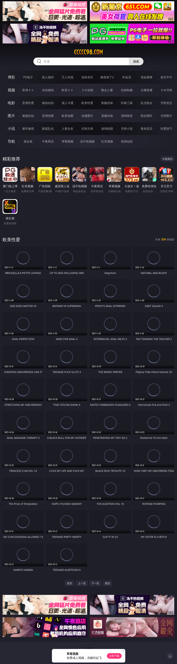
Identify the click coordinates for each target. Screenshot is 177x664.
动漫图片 (87, 116)
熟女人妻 (107, 90)
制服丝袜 (107, 103)
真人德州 (48, 77)
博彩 (11, 77)
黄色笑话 (146, 129)
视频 (11, 89)
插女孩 (28, 141)
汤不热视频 (87, 141)
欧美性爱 (87, 103)
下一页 (95, 583)
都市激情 (28, 129)
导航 (11, 141)
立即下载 (114, 656)
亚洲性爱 (28, 103)
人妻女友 (67, 129)
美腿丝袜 (107, 116)
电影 (11, 102)
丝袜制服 (127, 90)
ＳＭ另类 (166, 90)
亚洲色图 (48, 116)
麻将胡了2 (107, 77)
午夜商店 (48, 141)
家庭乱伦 (48, 129)
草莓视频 (67, 141)
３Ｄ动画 (87, 90)
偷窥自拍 (28, 116)
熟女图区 (146, 116)
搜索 (136, 61)
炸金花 (126, 77)
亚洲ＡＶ (28, 90)
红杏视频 (107, 141)
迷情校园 (107, 129)
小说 (11, 128)
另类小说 (127, 129)
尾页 (107, 583)
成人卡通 (67, 103)
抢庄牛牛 (166, 77)
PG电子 (28, 77)
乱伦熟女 (146, 103)
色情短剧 (127, 141)
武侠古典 (87, 129)
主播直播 (146, 90)
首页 (69, 583)
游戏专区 (87, 77)
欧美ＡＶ (67, 90)
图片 (11, 115)
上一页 (82, 583)
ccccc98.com (88, 52)
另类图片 (166, 116)
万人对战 (67, 77)
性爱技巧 (166, 129)
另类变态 (166, 103)
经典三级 (127, 103)
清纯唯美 (127, 116)
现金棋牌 (146, 77)
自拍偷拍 (48, 90)
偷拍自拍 (48, 103)
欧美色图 (67, 116)
